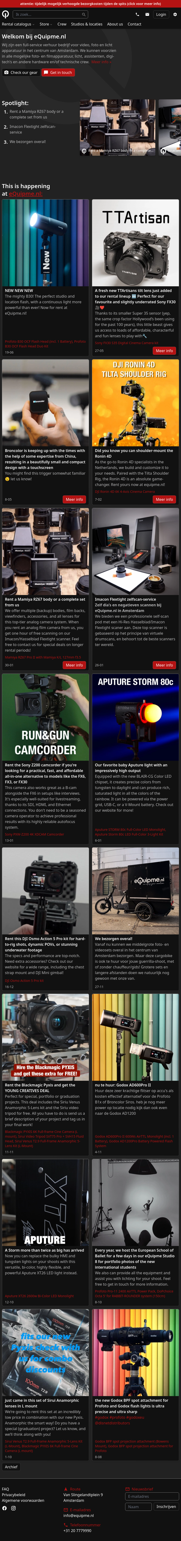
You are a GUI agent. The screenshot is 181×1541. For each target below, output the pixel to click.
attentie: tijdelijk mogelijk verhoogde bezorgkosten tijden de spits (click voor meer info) (90, 3)
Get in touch (58, 72)
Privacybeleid (13, 1494)
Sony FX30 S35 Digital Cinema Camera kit (126, 343)
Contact (134, 24)
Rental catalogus (18, 24)
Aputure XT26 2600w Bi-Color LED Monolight (39, 1296)
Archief (11, 1466)
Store (46, 24)
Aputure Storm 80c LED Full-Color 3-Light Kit (129, 834)
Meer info (164, 350)
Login (161, 14)
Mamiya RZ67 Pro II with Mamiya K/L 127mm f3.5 (43, 657)
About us (115, 24)
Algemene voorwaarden (23, 1500)
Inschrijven (166, 1506)
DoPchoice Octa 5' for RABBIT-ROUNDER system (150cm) (134, 1293)
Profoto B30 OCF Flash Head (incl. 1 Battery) (38, 341)
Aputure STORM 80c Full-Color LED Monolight (130, 829)
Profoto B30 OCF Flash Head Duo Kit (45, 343)
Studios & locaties (87, 24)
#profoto (117, 1417)
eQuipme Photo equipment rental (5, 14)
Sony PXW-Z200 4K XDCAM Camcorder (34, 834)
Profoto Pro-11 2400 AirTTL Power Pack (125, 1291)
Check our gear (20, 72)
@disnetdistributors (112, 1423)
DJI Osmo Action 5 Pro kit (24, 980)
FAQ (5, 1489)
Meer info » (101, 61)
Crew (62, 24)
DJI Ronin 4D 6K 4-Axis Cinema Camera (125, 491)
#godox (102, 1417)
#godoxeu (135, 1417)
